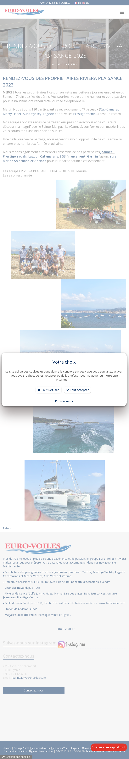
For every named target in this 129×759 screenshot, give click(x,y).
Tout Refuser (48, 390)
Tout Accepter (77, 390)
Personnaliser (64, 401)
